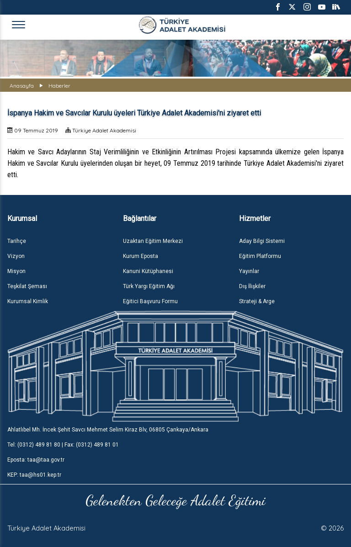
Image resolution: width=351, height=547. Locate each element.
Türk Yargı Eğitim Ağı (149, 286)
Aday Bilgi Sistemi (262, 241)
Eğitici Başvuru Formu (150, 301)
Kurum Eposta (140, 256)
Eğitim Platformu (260, 256)
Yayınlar (249, 271)
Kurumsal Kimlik (27, 301)
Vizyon (16, 256)
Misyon (16, 271)
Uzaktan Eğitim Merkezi (153, 241)
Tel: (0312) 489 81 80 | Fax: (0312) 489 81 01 (63, 445)
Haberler (59, 85)
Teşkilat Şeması (27, 286)
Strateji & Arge (257, 301)
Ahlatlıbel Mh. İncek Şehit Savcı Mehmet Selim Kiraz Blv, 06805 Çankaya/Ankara (107, 429)
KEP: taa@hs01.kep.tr (34, 475)
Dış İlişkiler (252, 286)
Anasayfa (22, 85)
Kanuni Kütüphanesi (148, 271)
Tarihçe (16, 241)
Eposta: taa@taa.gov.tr (35, 460)
